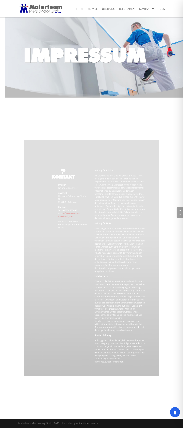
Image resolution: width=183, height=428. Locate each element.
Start (79, 8)
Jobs (162, 8)
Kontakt (145, 8)
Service (93, 8)
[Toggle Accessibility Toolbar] (175, 412)
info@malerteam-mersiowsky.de (73, 223)
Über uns (108, 8)
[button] (7, 420)
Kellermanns (90, 423)
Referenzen (127, 8)
